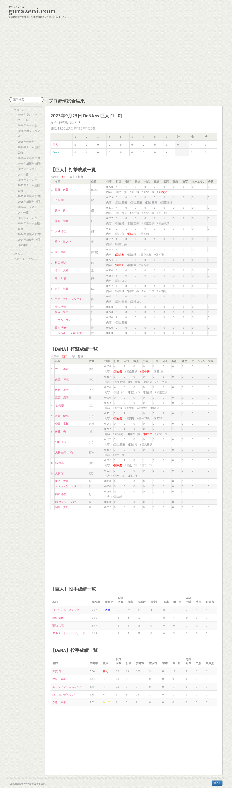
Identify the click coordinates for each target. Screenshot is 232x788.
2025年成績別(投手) (29, 201)
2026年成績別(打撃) (29, 158)
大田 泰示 (62, 369)
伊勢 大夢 (62, 481)
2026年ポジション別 (29, 133)
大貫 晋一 (61, 473)
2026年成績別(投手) (29, 163)
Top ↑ (217, 783)
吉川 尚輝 (61, 288)
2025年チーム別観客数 (29, 188)
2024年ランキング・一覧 (27, 209)
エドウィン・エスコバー (70, 486)
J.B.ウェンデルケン (66, 502)
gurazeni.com (32, 11)
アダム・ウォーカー (67, 320)
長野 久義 (61, 189)
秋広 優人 (60, 262)
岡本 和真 (61, 221)
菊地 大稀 (60, 327)
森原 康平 (62, 397)
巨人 (55, 144)
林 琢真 (59, 463)
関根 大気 (62, 507)
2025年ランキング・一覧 (27, 171)
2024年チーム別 (27, 218)
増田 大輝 (61, 270)
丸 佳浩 (60, 252)
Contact (18, 253)
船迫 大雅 (60, 306)
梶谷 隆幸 (61, 312)
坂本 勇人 (61, 210)
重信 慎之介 (63, 241)
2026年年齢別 (26, 141)
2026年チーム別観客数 (29, 149)
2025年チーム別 (27, 179)
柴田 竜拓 (62, 423)
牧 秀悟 (59, 405)
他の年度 (23, 245)
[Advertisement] (116, 60)
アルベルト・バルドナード (71, 333)
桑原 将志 (62, 379)
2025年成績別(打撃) (29, 196)
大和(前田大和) (64, 452)
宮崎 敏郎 (62, 416)
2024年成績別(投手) (29, 239)
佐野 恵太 (62, 390)
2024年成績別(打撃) (29, 234)
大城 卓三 (60, 231)
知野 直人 (61, 442)
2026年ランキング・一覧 (27, 117)
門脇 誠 (59, 200)
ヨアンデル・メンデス (68, 299)
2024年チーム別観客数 (29, 226)
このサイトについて (26, 259)
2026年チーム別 (27, 125)
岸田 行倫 (60, 278)
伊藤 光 (60, 431)
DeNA (56, 152)
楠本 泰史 (61, 494)
